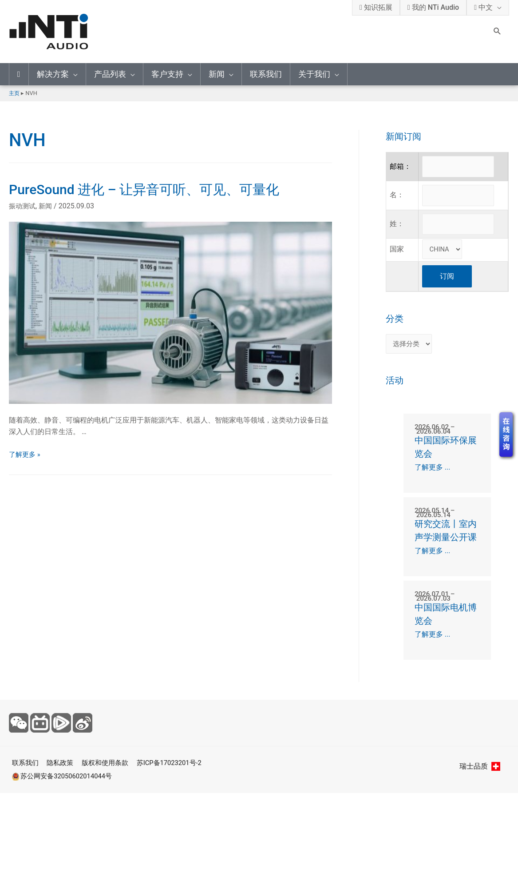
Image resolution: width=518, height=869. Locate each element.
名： (397, 198)
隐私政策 (60, 785)
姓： (397, 228)
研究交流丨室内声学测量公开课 (444, 545)
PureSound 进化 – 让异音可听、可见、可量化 (144, 189)
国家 (397, 254)
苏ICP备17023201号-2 (177, 785)
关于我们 (314, 74)
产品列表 (110, 74)
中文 (483, 7)
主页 (14, 93)
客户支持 (167, 74)
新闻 (217, 74)
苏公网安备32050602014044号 (62, 798)
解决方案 (53, 74)
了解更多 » (25, 454)
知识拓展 (376, 7)
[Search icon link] (497, 32)
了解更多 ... (433, 474)
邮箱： (400, 167)
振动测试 (23, 206)
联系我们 (266, 74)
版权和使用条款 (108, 785)
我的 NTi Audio (433, 7)
